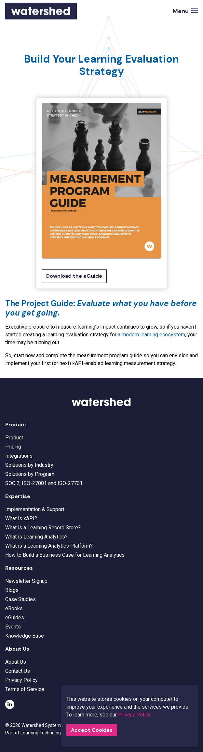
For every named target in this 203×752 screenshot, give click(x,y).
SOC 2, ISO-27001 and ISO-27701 (44, 483)
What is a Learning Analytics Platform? (49, 546)
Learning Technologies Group (54, 732)
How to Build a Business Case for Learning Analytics (65, 555)
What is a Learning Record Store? (43, 527)
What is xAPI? (21, 518)
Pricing (13, 447)
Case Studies (20, 599)
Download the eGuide (74, 276)
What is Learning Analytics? (36, 537)
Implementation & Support (34, 509)
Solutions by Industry (29, 465)
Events (13, 627)
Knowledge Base (24, 636)
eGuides (14, 617)
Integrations (19, 456)
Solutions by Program (29, 474)
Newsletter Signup (26, 581)
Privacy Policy (21, 680)
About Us (15, 662)
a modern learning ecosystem (151, 335)
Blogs (12, 590)
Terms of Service (24, 689)
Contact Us (17, 671)
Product (14, 438)
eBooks (14, 608)
